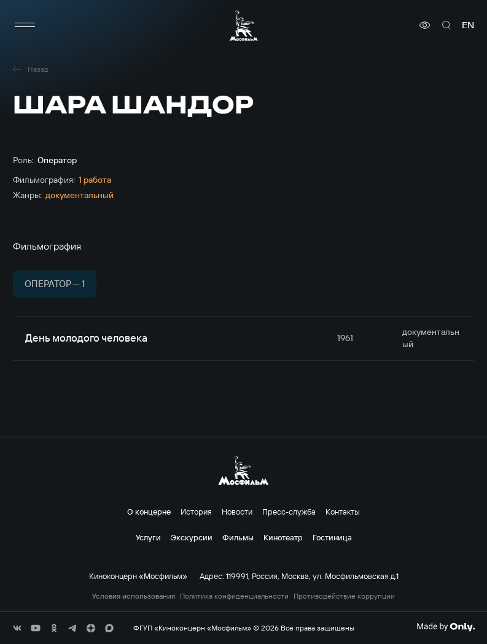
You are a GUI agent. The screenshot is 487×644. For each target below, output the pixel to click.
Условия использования (133, 596)
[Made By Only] (445, 627)
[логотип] (244, 25)
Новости (237, 511)
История (196, 511)
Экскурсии (191, 537)
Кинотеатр (283, 537)
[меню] (25, 25)
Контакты (342, 511)
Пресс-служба (289, 511)
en (468, 25)
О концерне (149, 511)
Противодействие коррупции (344, 596)
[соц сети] (17, 628)
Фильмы (238, 537)
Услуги (148, 537)
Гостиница (332, 537)
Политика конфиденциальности (234, 596)
